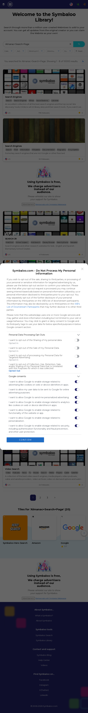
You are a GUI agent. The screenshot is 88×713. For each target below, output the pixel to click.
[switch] (77, 340)
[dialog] (44, 356)
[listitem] (44, 335)
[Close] (82, 269)
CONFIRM (25, 440)
